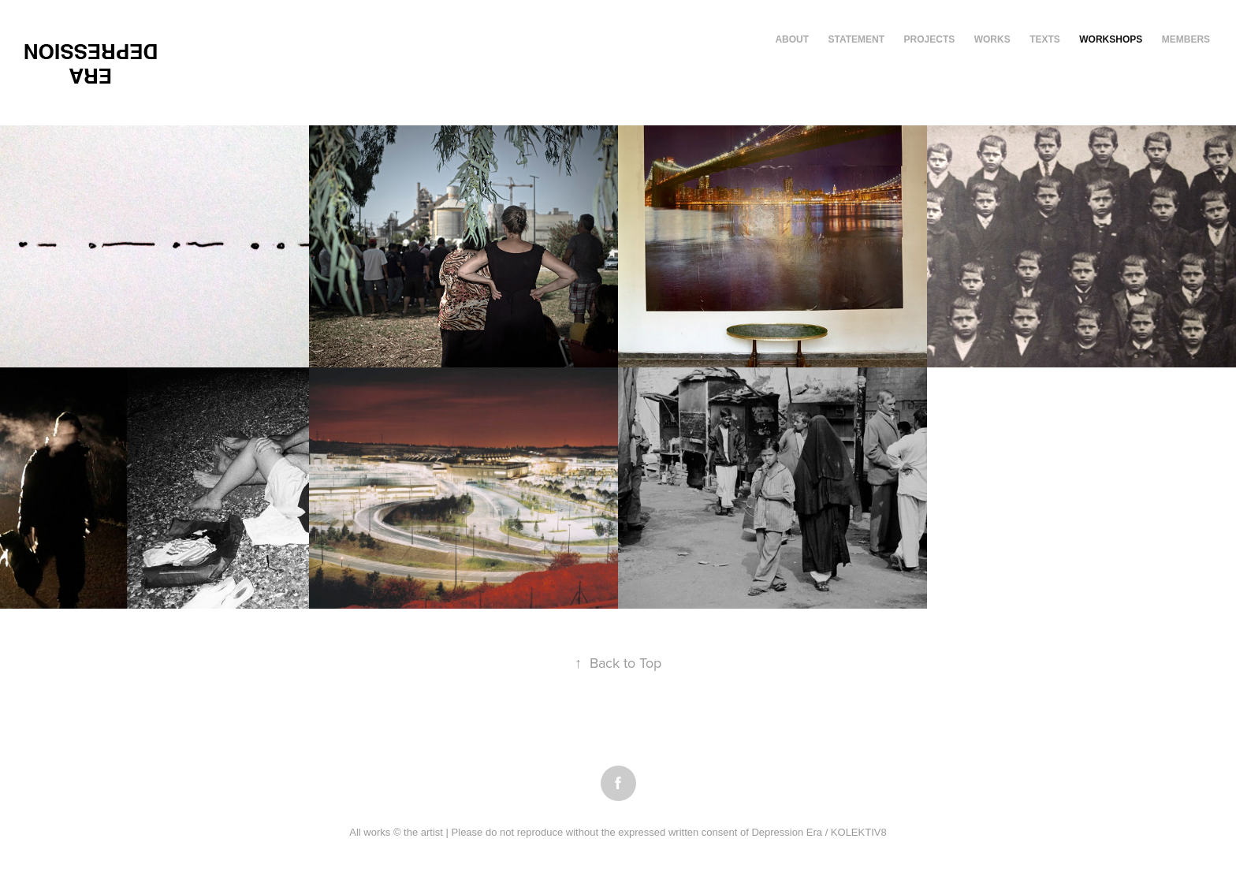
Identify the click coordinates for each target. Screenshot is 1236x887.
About (792, 39)
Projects (929, 39)
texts (1044, 39)
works (992, 39)
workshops (1110, 39)
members (1186, 39)
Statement (856, 39)
